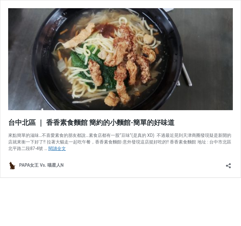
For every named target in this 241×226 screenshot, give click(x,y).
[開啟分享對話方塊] (228, 164)
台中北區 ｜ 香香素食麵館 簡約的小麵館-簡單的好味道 (91, 122)
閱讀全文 (57, 148)
